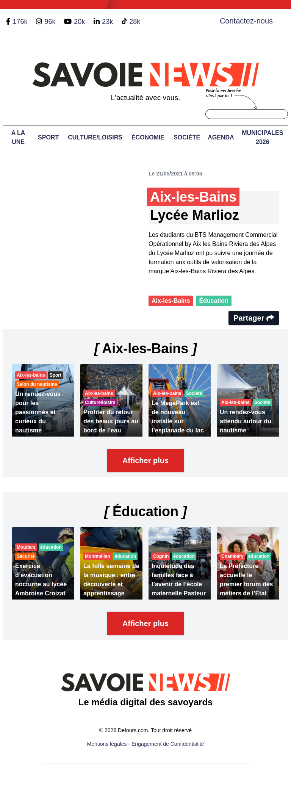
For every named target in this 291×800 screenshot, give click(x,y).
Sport (48, 137)
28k (134, 21)
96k (49, 21)
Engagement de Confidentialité (167, 744)
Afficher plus (145, 460)
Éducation (213, 300)
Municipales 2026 (262, 137)
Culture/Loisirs (95, 137)
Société (187, 137)
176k (20, 21)
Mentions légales (107, 744)
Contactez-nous (246, 21)
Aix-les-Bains (171, 300)
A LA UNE (18, 137)
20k (79, 21)
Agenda (221, 137)
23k (107, 21)
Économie (147, 137)
